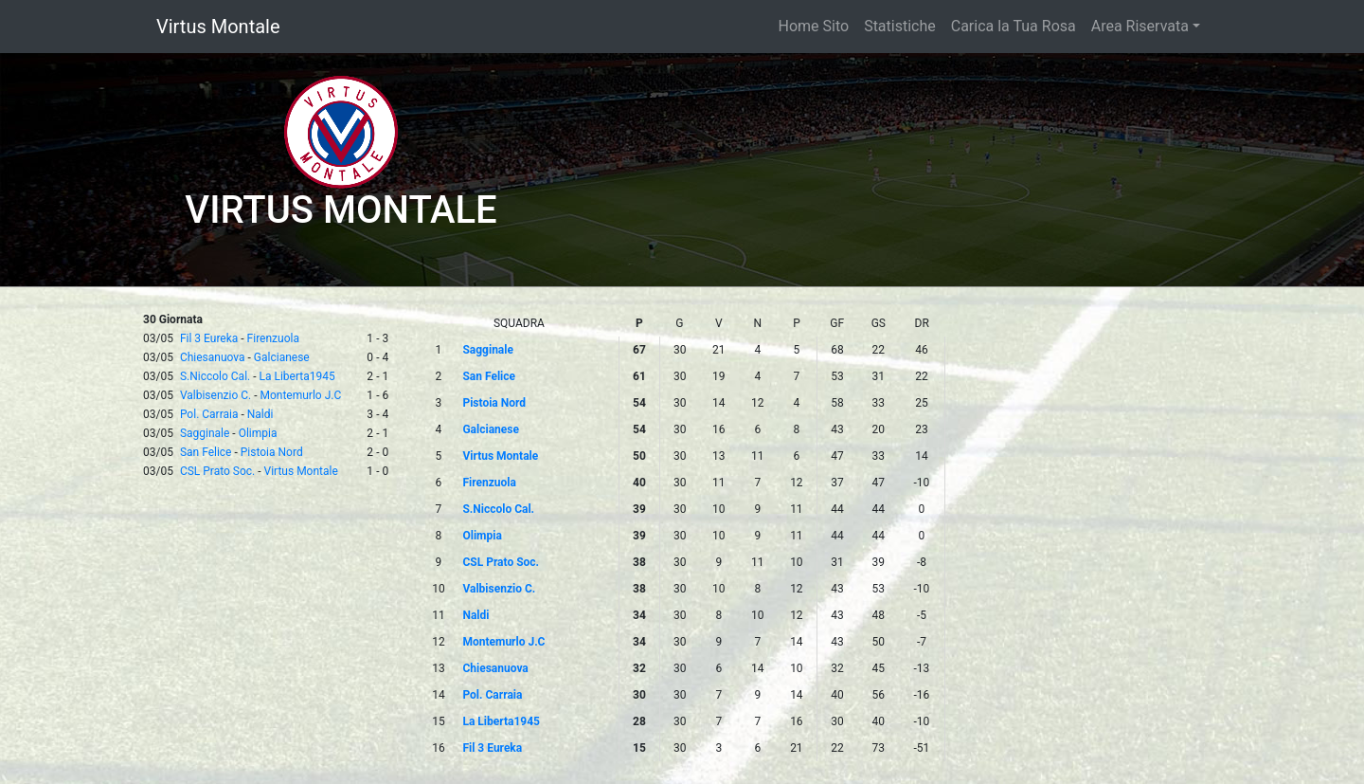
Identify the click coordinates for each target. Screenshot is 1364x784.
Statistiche (900, 26)
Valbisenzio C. (215, 395)
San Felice (206, 452)
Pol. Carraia (209, 414)
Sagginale (204, 433)
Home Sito (814, 26)
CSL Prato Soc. (217, 471)
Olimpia (258, 433)
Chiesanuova (212, 357)
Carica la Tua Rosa (1013, 26)
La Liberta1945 (297, 376)
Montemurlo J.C (300, 395)
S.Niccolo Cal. (215, 376)
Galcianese (282, 357)
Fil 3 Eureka (209, 338)
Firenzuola (273, 338)
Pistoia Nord (272, 452)
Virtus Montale (218, 26)
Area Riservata (1140, 26)
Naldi (260, 414)
